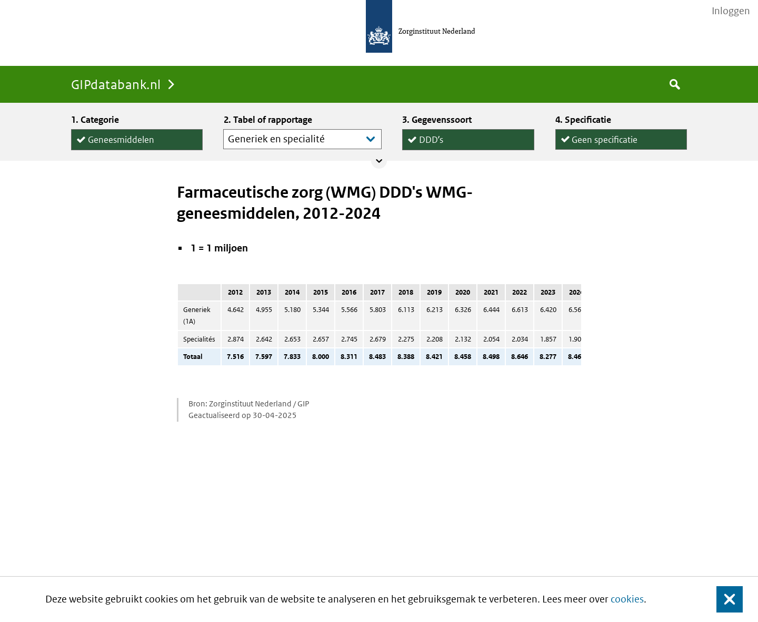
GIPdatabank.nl (116, 84)
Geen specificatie (604, 137)
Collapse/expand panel (379, 161)
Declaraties (468, 149)
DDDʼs (431, 138)
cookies (627, 599)
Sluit (721, 599)
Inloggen (731, 11)
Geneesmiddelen (121, 138)
